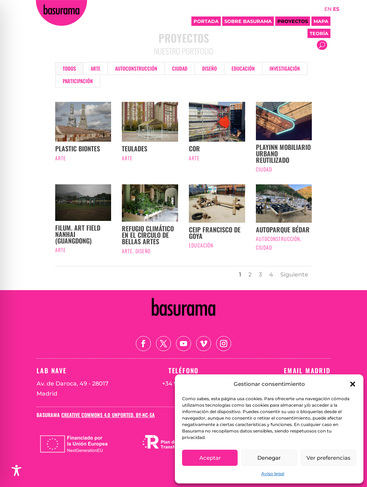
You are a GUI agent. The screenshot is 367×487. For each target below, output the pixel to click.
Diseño (209, 68)
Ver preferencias (328, 457)
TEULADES (134, 148)
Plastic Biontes (77, 148)
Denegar (269, 457)
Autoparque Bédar (283, 229)
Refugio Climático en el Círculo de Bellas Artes (148, 235)
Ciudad (179, 68)
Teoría (319, 33)
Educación (243, 68)
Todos (69, 68)
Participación (78, 81)
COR (194, 148)
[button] (352, 384)
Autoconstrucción (136, 68)
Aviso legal (272, 473)
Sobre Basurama (248, 21)
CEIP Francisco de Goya (214, 233)
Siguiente (294, 274)
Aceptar (210, 457)
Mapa (321, 21)
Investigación (285, 68)
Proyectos (292, 21)
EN (328, 9)
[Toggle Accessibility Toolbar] (16, 470)
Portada (206, 21)
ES (336, 9)
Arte (95, 68)
